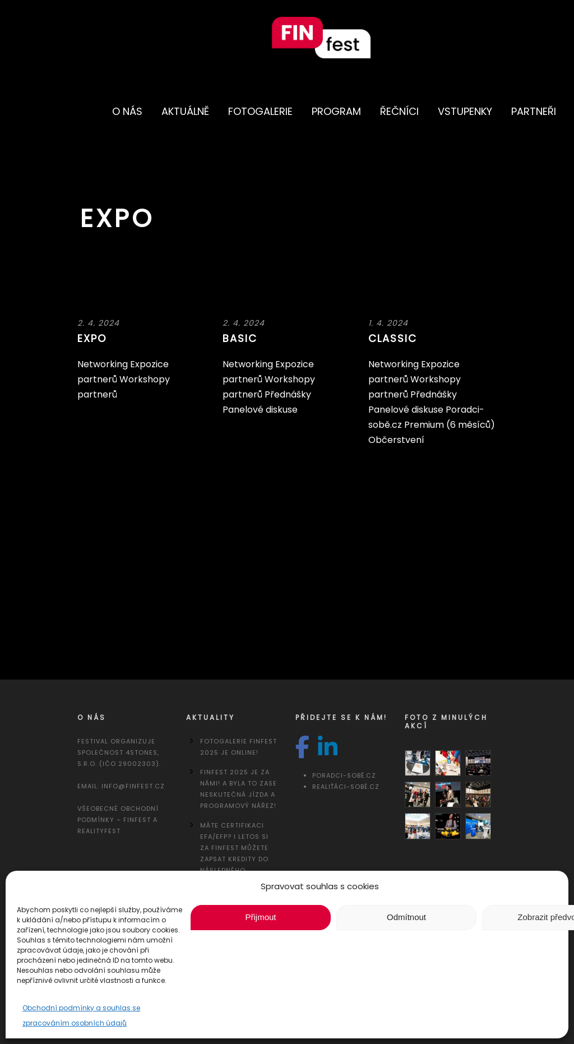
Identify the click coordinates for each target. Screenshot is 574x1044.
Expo (92, 338)
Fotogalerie (260, 111)
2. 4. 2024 (98, 323)
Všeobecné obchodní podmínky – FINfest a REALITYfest (118, 819)
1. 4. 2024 (388, 323)
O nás (127, 111)
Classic (392, 338)
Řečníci (399, 111)
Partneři (533, 111)
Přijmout (260, 917)
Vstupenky (465, 111)
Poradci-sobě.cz (344, 775)
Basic (240, 338)
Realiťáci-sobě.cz (345, 786)
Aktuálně (185, 111)
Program (336, 111)
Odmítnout (406, 917)
